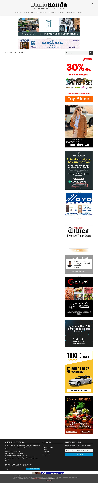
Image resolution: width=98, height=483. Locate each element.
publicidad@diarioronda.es (27, 466)
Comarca (46, 449)
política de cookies (37, 478)
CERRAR (49, 480)
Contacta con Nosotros (33, 468)
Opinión (46, 456)
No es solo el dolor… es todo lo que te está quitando (82, 263)
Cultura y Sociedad (48, 447)
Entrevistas (47, 454)
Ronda (45, 445)
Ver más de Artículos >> (79, 271)
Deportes (46, 451)
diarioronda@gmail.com (26, 464)
